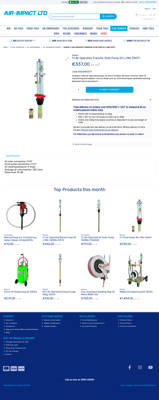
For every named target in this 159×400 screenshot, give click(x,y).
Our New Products (88, 326)
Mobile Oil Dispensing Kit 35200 (136, 291)
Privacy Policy (125, 323)
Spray (56, 33)
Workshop (88, 28)
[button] (67, 58)
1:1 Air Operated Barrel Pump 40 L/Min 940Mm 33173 (59, 238)
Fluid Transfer (119, 28)
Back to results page (83, 144)
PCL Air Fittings (11, 351)
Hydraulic (134, 28)
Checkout (148, 19)
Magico (130, 385)
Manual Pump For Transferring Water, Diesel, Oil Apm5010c (20, 238)
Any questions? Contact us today (107, 2)
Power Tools (33, 28)
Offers (104, 33)
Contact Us (9, 326)
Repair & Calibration (51, 323)
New (9, 28)
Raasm (7, 354)
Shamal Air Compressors (15, 348)
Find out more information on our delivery (99, 130)
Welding (67, 33)
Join (154, 9)
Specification (13, 155)
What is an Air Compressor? (92, 323)
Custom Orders (49, 326)
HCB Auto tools (11, 345)
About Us (8, 320)
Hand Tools (148, 28)
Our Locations (10, 323)
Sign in (147, 9)
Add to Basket (110, 89)
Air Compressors (50, 28)
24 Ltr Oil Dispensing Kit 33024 (20, 291)
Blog (6, 332)
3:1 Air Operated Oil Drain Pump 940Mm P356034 (97, 238)
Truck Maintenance (88, 320)
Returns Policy (125, 320)
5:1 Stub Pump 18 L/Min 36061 (136, 237)
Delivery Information (51, 320)
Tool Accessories (71, 28)
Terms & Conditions (127, 326)
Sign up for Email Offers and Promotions (21, 329)
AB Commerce (150, 385)
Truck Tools (102, 28)
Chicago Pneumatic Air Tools (16, 342)
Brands (93, 33)
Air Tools (18, 28)
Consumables (80, 33)
